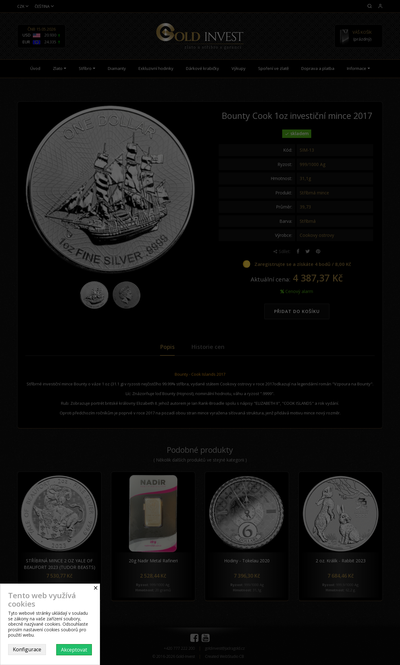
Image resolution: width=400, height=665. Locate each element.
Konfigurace (27, 649)
